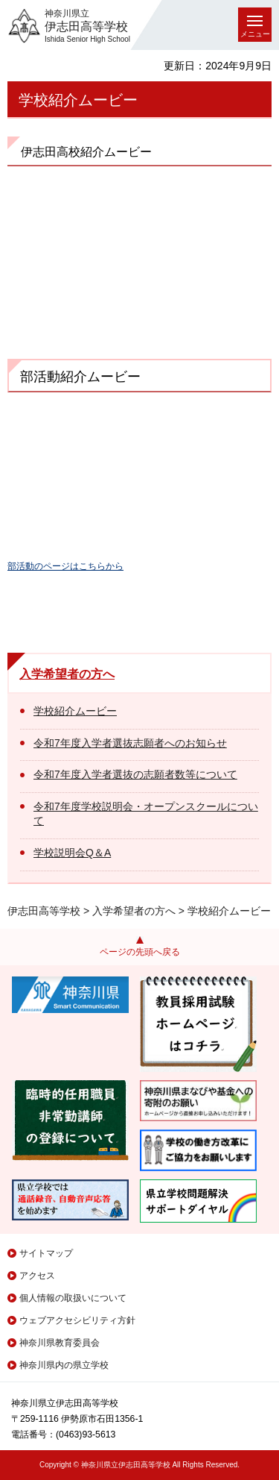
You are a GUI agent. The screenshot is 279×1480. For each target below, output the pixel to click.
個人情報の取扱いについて (72, 1298)
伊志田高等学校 (43, 911)
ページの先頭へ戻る (140, 952)
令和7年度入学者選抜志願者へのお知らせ (130, 743)
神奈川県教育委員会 (59, 1343)
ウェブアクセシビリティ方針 (77, 1320)
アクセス (37, 1275)
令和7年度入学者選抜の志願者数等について (135, 774)
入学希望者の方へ (67, 674)
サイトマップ (46, 1253)
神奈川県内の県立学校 (64, 1365)
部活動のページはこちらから (65, 566)
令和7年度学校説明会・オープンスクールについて (145, 813)
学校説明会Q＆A (72, 853)
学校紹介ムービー (75, 711)
